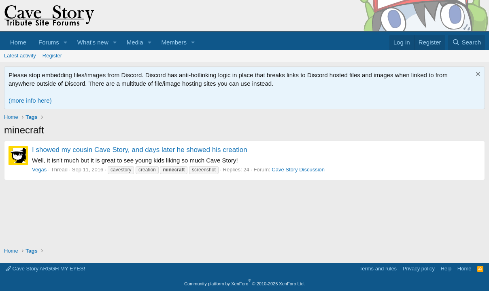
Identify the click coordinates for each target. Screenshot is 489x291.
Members (174, 42)
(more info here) (30, 100)
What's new (92, 42)
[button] (65, 42)
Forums (48, 42)
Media (135, 42)
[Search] (466, 42)
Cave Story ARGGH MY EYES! (45, 269)
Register (52, 56)
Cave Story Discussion (298, 170)
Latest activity (20, 56)
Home (18, 42)
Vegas (39, 170)
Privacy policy (419, 269)
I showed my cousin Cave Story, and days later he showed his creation (139, 150)
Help (446, 269)
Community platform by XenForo (244, 283)
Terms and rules (378, 269)
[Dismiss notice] (477, 75)
